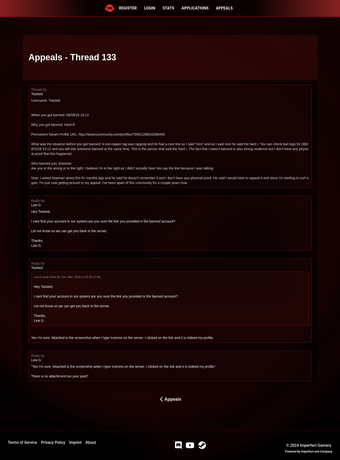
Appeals (169, 399)
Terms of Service (22, 442)
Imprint (75, 442)
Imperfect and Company (316, 451)
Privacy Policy (53, 442)
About (91, 442)
